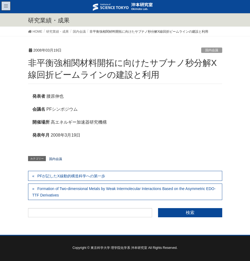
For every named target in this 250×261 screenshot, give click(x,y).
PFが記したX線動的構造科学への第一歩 (71, 176)
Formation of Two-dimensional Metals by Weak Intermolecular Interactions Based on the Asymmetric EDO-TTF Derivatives (124, 192)
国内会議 (211, 50)
